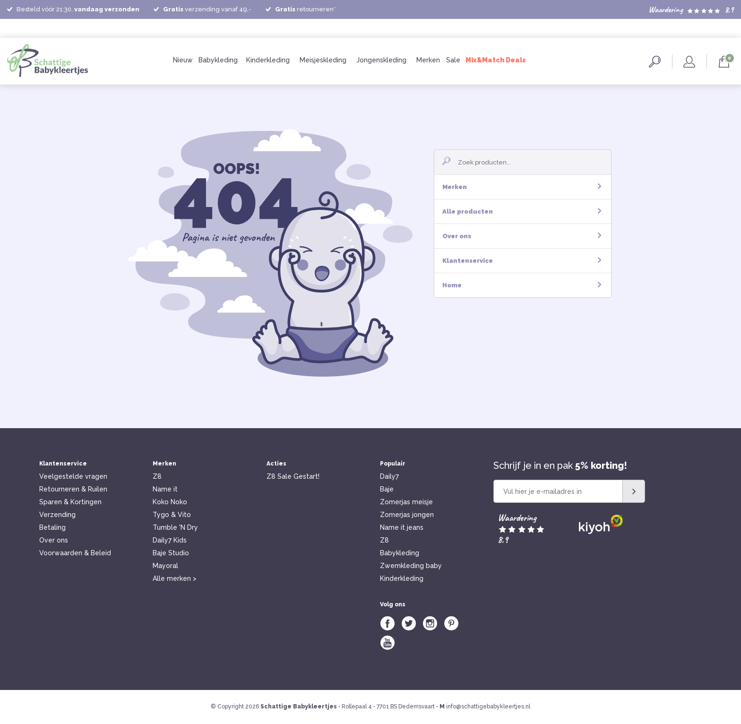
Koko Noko (170, 502)
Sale (453, 60)
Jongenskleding (381, 60)
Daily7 (389, 476)
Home (521, 285)
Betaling (52, 527)
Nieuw (183, 60)
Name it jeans (401, 527)
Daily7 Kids (170, 540)
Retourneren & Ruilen (73, 489)
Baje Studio (171, 553)
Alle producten (521, 211)
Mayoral (165, 565)
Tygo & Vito (172, 514)
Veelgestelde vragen (73, 476)
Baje (387, 489)
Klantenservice (521, 260)
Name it (165, 489)
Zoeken (655, 62)
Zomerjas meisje (406, 502)
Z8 (157, 476)
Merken (428, 60)
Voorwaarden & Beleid (75, 553)
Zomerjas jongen (407, 514)
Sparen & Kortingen (70, 502)
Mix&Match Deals (495, 60)
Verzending (57, 514)
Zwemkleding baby (411, 565)
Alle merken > (175, 578)
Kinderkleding (268, 60)
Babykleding (218, 60)
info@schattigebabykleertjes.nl (488, 706)
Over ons (521, 236)
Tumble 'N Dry (175, 527)
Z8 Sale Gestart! (293, 476)
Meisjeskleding (323, 60)
